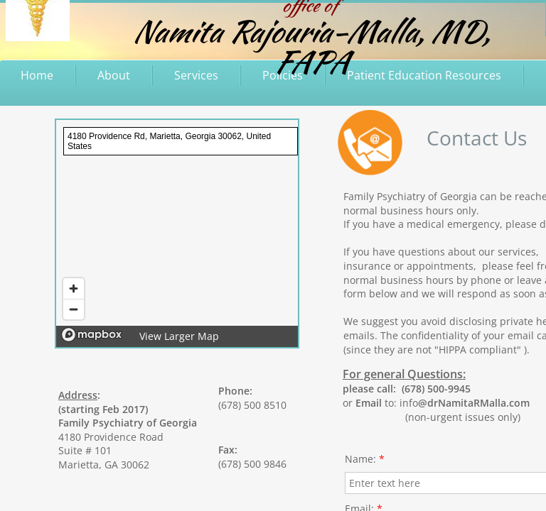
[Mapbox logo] (91, 334)
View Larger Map (179, 336)
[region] (177, 233)
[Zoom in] (73, 288)
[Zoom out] (73, 309)
